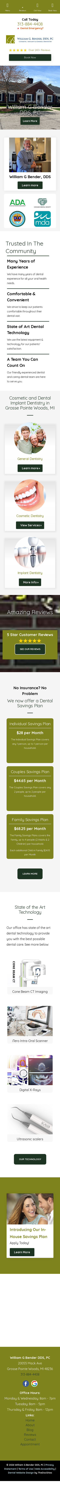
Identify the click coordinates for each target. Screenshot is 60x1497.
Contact (30, 1439)
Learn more (30, 185)
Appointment (30, 1444)
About (30, 1425)
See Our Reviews (30, 649)
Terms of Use (25, 1468)
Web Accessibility (45, 1468)
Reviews (30, 1435)
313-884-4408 (30, 24)
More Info (30, 582)
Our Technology (30, 1159)
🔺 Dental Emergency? (30, 28)
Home (30, 1420)
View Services (30, 525)
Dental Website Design (21, 1472)
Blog (30, 1430)
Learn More (30, 121)
